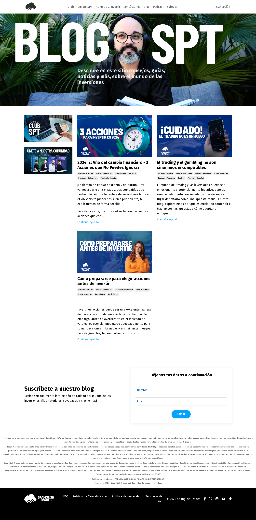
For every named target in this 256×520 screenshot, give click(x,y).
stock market (113, 304)
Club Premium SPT (79, 6)
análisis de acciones (104, 181)
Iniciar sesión (221, 6)
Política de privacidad (126, 507)
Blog (146, 6)
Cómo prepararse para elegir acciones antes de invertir (109, 290)
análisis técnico (142, 299)
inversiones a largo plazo (125, 181)
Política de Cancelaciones (90, 507)
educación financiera (166, 180)
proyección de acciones (87, 186)
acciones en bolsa (85, 181)
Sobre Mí (173, 6)
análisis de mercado (203, 175)
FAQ (65, 507)
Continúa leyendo (88, 229)
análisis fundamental (124, 299)
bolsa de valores (221, 175)
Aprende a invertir (107, 6)
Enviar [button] (181, 424)
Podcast (158, 6)
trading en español (108, 186)
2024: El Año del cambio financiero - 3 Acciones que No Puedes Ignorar (111, 169)
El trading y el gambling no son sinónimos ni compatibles (192, 166)
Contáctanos (131, 6)
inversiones (100, 304)
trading (181, 180)
